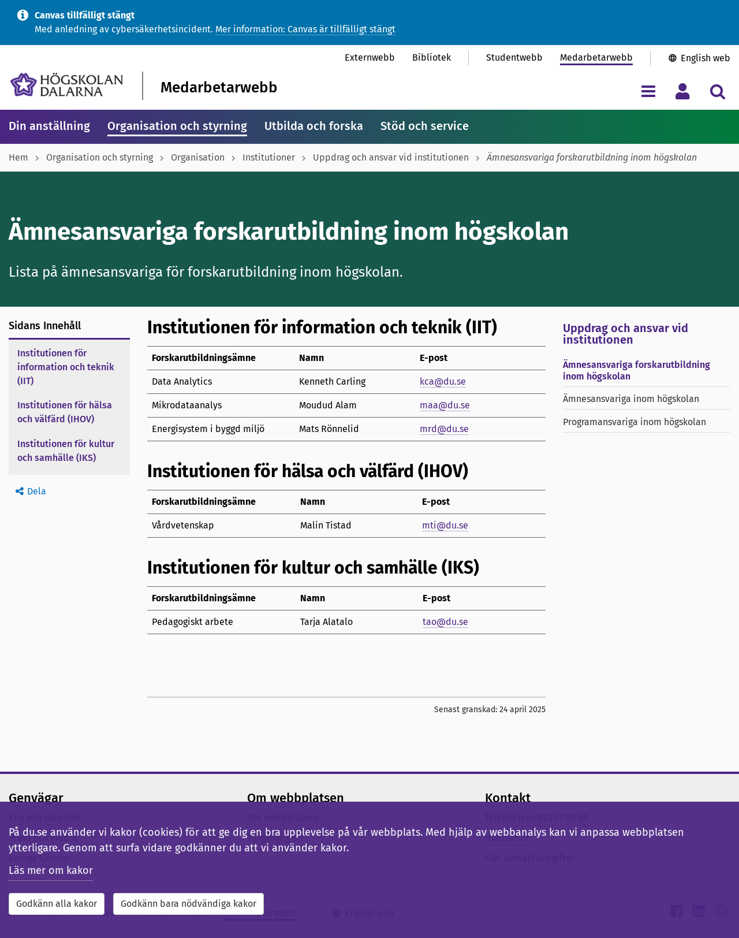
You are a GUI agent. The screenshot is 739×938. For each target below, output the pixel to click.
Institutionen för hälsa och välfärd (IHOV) (64, 412)
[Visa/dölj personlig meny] (683, 91)
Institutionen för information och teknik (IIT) (65, 367)
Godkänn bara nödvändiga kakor (188, 903)
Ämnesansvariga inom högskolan (631, 398)
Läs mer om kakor (51, 870)
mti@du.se (445, 525)
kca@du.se (443, 381)
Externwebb (370, 57)
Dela (36, 491)
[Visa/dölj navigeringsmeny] (648, 91)
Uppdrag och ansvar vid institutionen (391, 157)
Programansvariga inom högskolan (634, 421)
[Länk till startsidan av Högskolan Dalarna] (66, 84)
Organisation (198, 157)
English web (705, 58)
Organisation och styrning (177, 126)
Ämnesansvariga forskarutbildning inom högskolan (636, 370)
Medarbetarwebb (596, 57)
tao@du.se (445, 621)
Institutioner (268, 157)
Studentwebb (514, 57)
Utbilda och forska (313, 126)
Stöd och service (424, 126)
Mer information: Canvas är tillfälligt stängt (305, 29)
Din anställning (49, 126)
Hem (18, 157)
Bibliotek (431, 57)
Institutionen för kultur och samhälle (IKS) (65, 450)
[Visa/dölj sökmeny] (717, 91)
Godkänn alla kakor (56, 903)
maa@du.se (445, 405)
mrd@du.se (444, 428)
